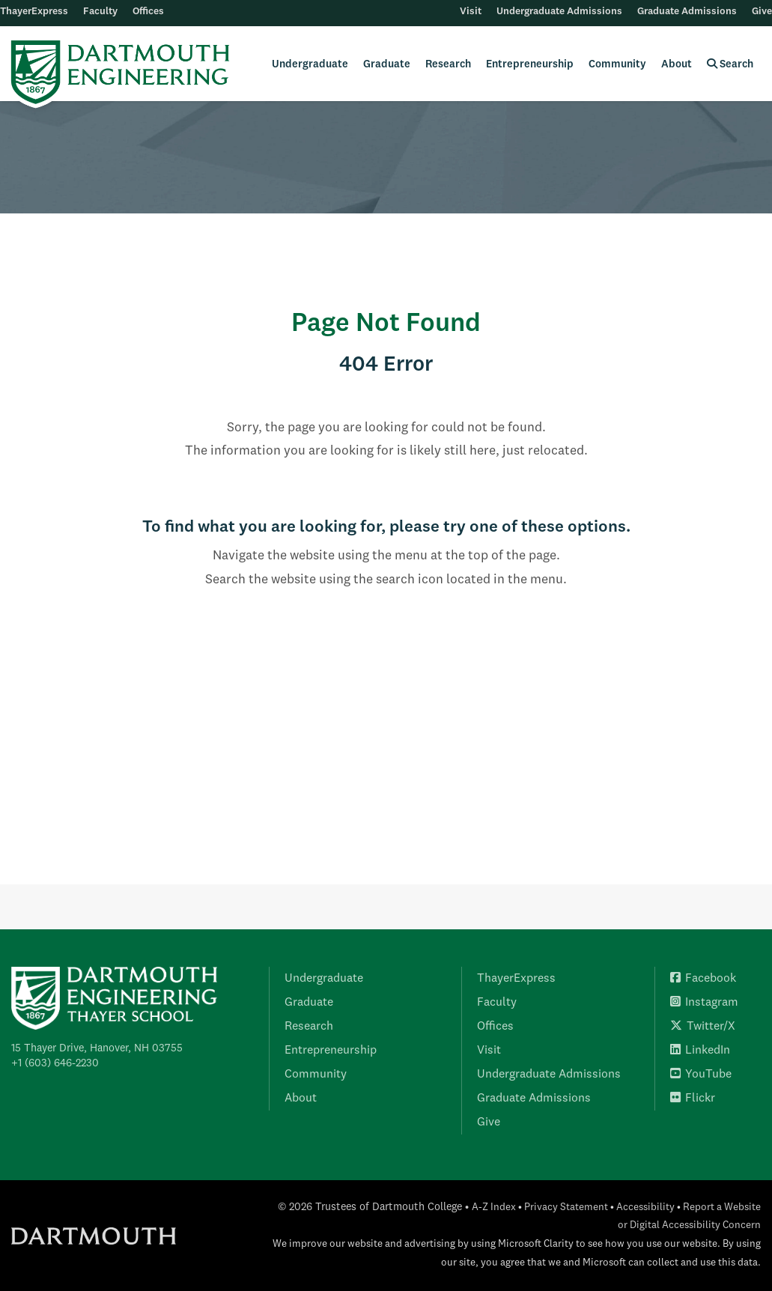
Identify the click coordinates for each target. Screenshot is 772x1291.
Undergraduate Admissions (559, 11)
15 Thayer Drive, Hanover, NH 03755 (97, 1048)
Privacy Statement (566, 1207)
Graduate (386, 64)
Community (617, 64)
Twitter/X (702, 1027)
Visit (470, 11)
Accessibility (645, 1207)
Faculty (100, 11)
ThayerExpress (34, 11)
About (676, 64)
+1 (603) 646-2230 (55, 1063)
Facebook (703, 979)
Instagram (704, 1003)
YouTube (701, 1075)
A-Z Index (494, 1207)
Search (730, 64)
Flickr (692, 1099)
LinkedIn (700, 1051)
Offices (148, 11)
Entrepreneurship (530, 64)
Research (448, 64)
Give (762, 11)
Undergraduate (310, 64)
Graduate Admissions (687, 11)
